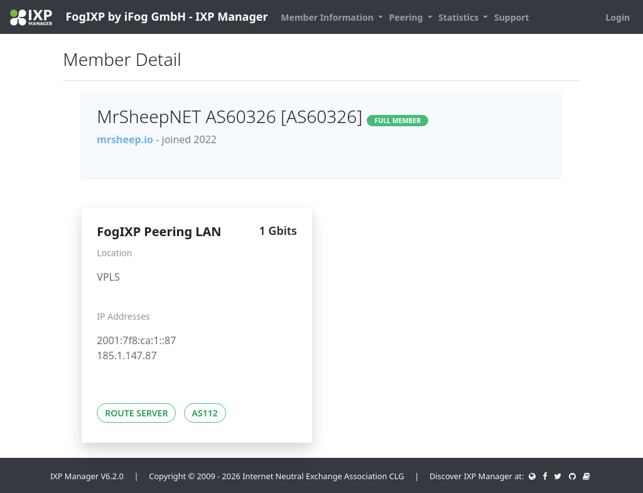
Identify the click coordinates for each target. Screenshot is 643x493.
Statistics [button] (459, 17)
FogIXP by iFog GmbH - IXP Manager (139, 17)
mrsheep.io (125, 139)
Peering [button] (407, 17)
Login (617, 17)
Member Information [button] (328, 17)
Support (511, 17)
